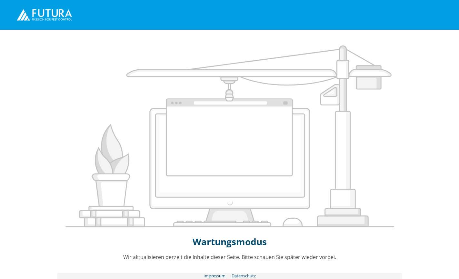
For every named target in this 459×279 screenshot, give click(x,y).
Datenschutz (244, 276)
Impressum (215, 276)
